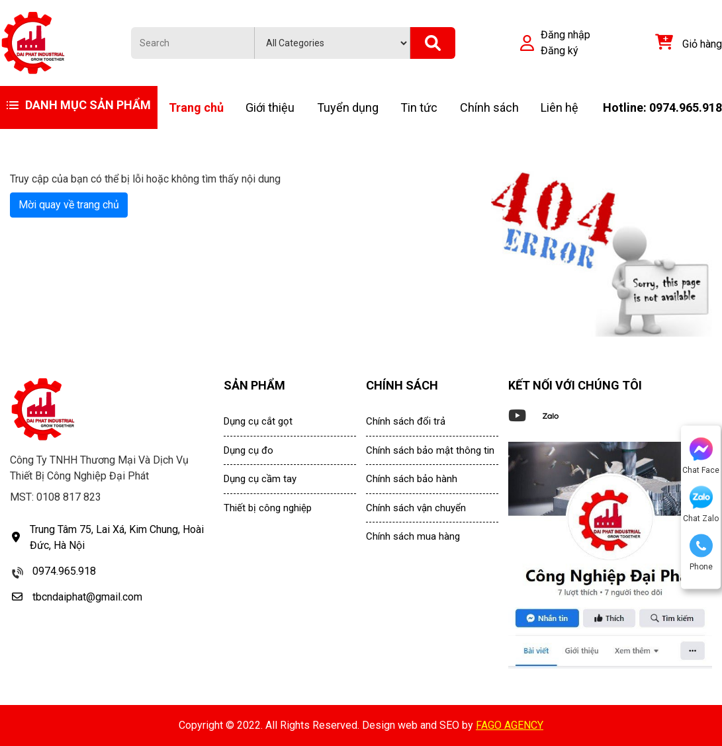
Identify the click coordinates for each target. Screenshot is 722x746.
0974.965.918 (64, 571)
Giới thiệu (270, 107)
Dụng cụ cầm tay (260, 479)
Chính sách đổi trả (405, 421)
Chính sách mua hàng (413, 536)
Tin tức (418, 107)
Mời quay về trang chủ (69, 204)
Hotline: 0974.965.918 (662, 107)
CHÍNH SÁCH (402, 385)
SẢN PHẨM (254, 385)
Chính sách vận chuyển (416, 508)
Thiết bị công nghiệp (268, 508)
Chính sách (489, 107)
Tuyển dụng (348, 107)
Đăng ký (559, 50)
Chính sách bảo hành (411, 479)
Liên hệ (559, 107)
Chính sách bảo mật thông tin (430, 450)
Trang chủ (196, 107)
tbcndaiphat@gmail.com (87, 597)
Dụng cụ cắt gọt (258, 421)
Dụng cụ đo (248, 450)
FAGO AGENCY (509, 725)
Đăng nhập (565, 34)
